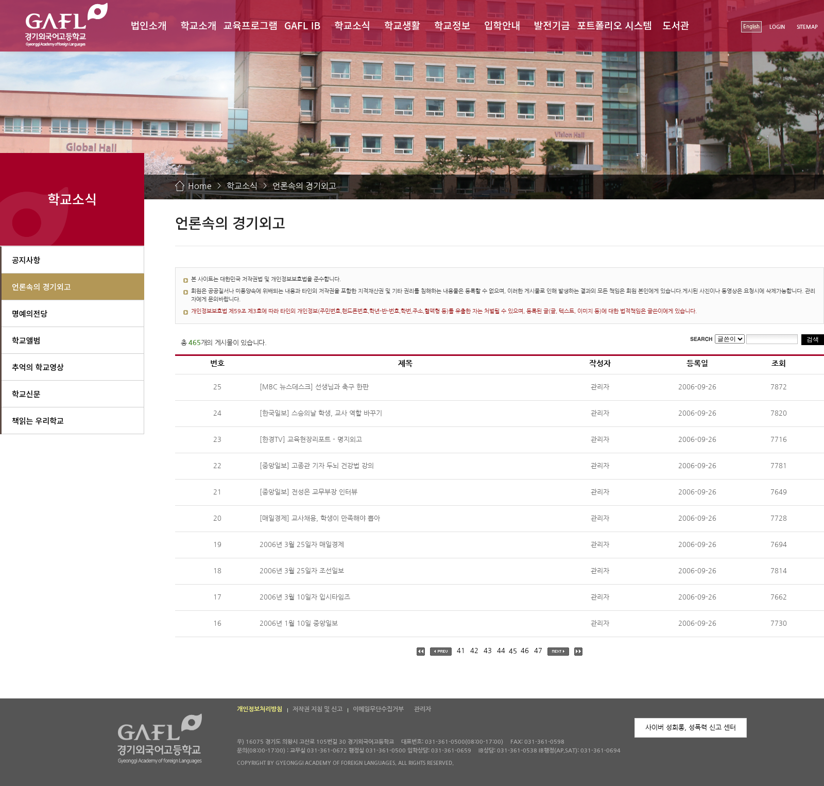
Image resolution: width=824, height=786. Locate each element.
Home (200, 186)
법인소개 (148, 25)
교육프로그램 (251, 25)
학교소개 (198, 25)
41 (461, 650)
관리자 (422, 709)
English (751, 26)
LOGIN (777, 27)
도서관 (675, 25)
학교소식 (352, 25)
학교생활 (402, 25)
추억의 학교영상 (38, 367)
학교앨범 (26, 340)
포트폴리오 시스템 (614, 25)
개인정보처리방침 (259, 709)
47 (538, 650)
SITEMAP (807, 27)
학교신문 (26, 393)
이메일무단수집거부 (378, 709)
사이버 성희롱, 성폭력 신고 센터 (690, 727)
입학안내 (502, 25)
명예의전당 (29, 313)
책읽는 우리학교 (38, 420)
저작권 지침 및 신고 (317, 709)
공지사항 (26, 259)
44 (501, 650)
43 (488, 650)
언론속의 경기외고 (304, 186)
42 (474, 650)
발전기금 (552, 25)
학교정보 (452, 25)
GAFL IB (302, 25)
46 (525, 650)
